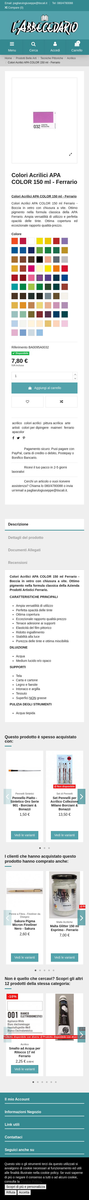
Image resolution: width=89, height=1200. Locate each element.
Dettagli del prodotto (25, 538)
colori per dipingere (35, 427)
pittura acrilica (53, 423)
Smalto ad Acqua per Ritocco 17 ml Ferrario (24, 1052)
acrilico (17, 423)
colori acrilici (32, 423)
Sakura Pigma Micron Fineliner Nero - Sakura (24, 925)
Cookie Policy (31, 1181)
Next (81, 796)
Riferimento (19, 347)
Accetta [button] (24, 1192)
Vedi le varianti (24, 835)
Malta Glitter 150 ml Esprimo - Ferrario (64, 928)
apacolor (18, 432)
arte (67, 423)
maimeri (56, 427)
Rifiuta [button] (10, 1192)
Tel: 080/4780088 (62, 3)
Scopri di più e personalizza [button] (25, 1186)
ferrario (69, 427)
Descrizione (18, 524)
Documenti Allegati (24, 550)
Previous (7, 796)
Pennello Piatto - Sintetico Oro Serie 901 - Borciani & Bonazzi (24, 803)
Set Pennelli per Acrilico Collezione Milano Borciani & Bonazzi (64, 803)
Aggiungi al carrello (44, 388)
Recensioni (17, 563)
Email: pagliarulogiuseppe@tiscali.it (26, 3)
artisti (16, 427)
